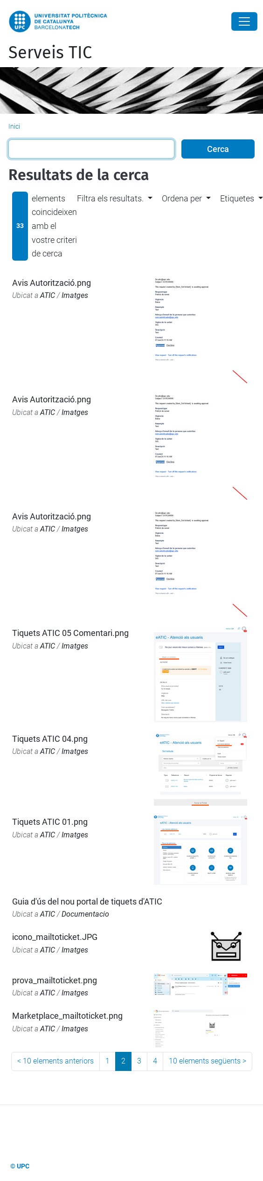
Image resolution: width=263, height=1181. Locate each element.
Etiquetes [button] (237, 198)
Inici (14, 126)
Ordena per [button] (182, 198)
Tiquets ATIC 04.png (50, 739)
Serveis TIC (50, 52)
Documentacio (85, 914)
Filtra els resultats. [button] (110, 198)
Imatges (75, 295)
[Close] (244, 21)
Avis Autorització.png (51, 283)
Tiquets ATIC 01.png (50, 822)
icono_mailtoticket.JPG (54, 937)
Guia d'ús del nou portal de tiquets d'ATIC (87, 901)
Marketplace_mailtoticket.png (67, 1016)
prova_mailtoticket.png (54, 980)
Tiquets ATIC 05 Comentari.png (70, 633)
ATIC (47, 295)
